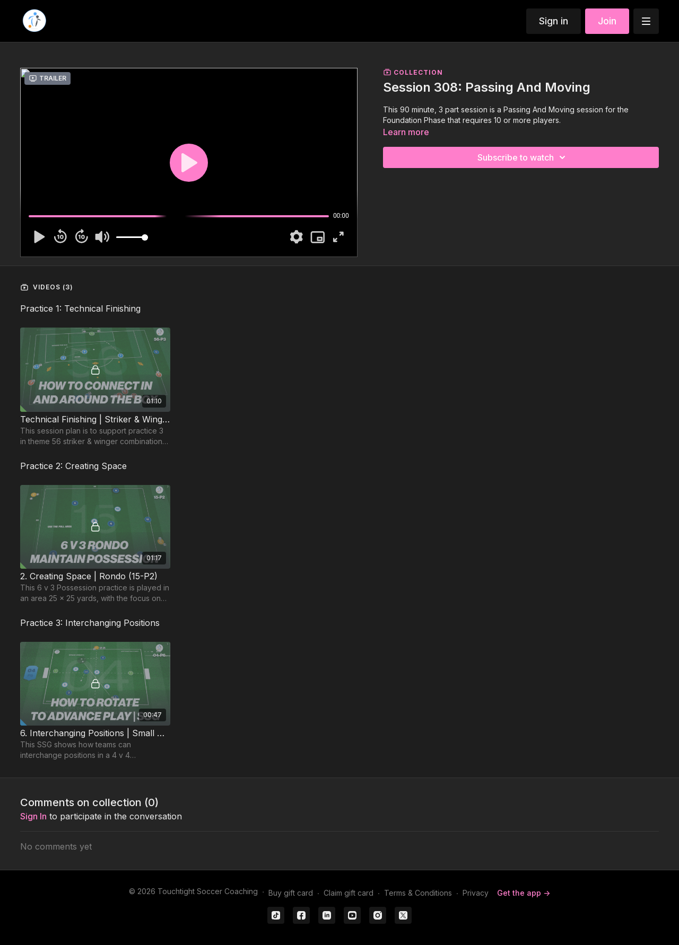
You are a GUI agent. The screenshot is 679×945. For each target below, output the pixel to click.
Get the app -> (523, 892)
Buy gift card (290, 892)
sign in (33, 816)
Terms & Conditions (418, 892)
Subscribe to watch (523, 157)
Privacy (476, 892)
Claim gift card (348, 892)
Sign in (553, 21)
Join (607, 21)
